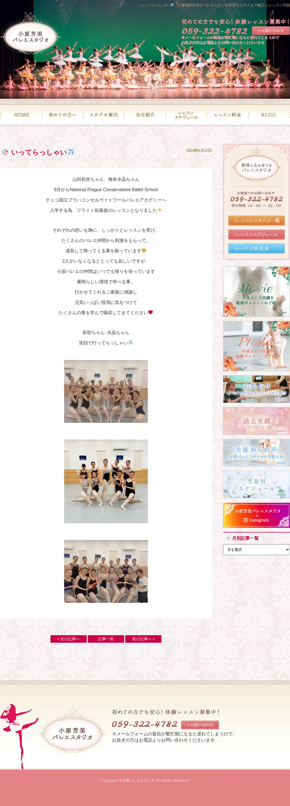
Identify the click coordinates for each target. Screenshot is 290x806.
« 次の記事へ (68, 638)
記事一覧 (106, 638)
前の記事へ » (143, 638)
